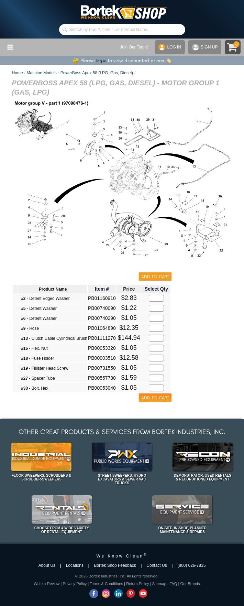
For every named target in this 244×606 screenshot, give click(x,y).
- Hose (30, 328)
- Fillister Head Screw (44, 368)
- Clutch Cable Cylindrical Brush (54, 338)
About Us (46, 565)
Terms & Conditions (106, 584)
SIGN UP (205, 47)
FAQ (173, 584)
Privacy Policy (75, 584)
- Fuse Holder (37, 358)
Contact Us (156, 565)
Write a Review (46, 584)
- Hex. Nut (34, 348)
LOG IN (169, 47)
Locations (75, 565)
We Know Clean (121, 556)
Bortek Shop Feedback (115, 565)
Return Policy (137, 584)
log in (101, 60)
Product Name (53, 289)
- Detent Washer (39, 308)
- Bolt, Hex (34, 388)
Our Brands (190, 584)
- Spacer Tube (38, 378)
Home (17, 73)
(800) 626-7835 (191, 565)
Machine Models (41, 73)
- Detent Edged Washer (45, 298)
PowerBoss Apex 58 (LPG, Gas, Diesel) (96, 73)
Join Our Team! (134, 47)
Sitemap (159, 584)
